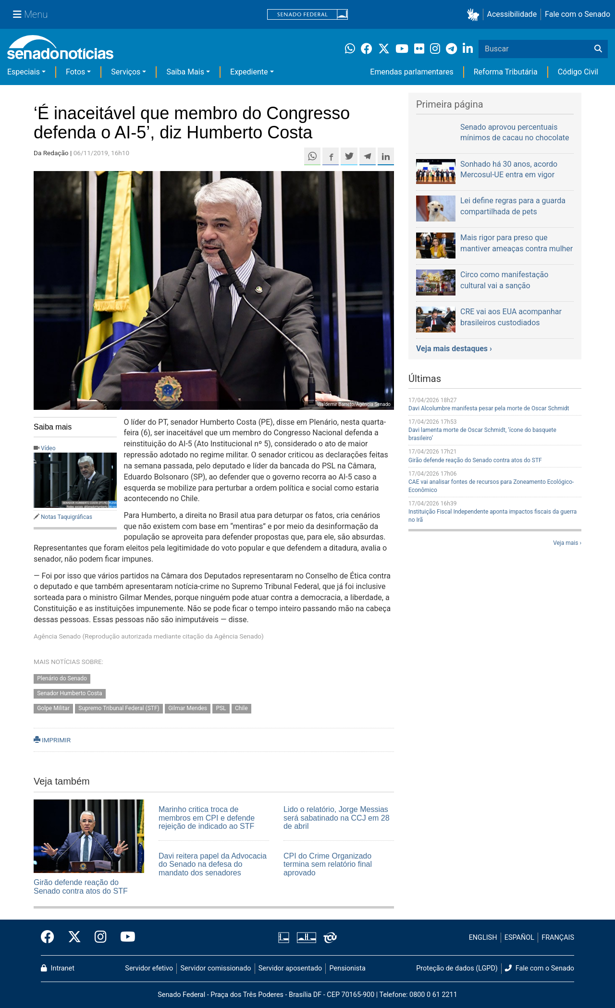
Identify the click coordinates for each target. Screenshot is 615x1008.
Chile (241, 708)
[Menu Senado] (30, 14)
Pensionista (348, 968)
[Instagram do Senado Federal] (100, 937)
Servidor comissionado (216, 968)
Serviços (125, 71)
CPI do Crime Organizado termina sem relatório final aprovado (327, 864)
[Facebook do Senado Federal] (51, 937)
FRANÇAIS (557, 938)
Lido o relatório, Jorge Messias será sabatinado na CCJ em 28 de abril (336, 817)
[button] (475, 14)
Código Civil (578, 71)
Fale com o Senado (577, 14)
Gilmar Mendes (187, 708)
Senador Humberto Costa (69, 693)
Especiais (23, 71)
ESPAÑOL (519, 938)
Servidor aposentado (290, 968)
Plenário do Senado (62, 678)
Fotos (75, 71)
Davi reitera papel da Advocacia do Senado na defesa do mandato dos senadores (213, 864)
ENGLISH (483, 938)
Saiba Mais (185, 71)
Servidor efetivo (149, 968)
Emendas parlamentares (411, 71)
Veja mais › (567, 543)
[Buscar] (598, 49)
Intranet (57, 968)
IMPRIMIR (52, 740)
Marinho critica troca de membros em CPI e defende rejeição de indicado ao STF (207, 817)
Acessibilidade (512, 14)
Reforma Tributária (506, 71)
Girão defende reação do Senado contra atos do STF (81, 886)
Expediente (249, 71)
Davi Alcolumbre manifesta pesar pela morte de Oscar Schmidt (488, 408)
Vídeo (48, 448)
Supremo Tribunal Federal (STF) (118, 708)
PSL (221, 708)
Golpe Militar (53, 708)
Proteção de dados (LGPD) (457, 968)
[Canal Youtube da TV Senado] (124, 937)
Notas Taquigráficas (66, 517)
